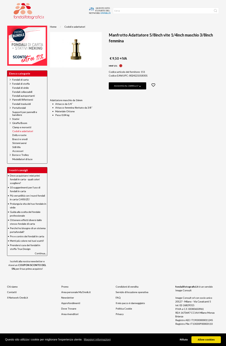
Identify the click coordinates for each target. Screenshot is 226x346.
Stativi (15, 125)
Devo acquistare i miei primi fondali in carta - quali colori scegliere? (25, 186)
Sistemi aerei (19, 150)
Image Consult (183, 297)
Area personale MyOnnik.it (76, 299)
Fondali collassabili (22, 99)
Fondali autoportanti (23, 102)
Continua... (41, 260)
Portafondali (19, 114)
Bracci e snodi (20, 146)
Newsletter (67, 304)
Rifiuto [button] (184, 339)
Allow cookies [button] (206, 339)
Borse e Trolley (20, 161)
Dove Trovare (68, 315)
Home (13, 25)
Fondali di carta (20, 86)
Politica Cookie (124, 315)
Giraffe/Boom (19, 130)
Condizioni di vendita (127, 293)
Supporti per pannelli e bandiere (24, 121)
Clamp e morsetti (21, 134)
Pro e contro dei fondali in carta (27, 243)
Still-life (16, 154)
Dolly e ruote (19, 142)
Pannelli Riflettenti (22, 106)
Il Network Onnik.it (17, 304)
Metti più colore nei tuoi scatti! (27, 247)
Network (60, 25)
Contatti (12, 299)
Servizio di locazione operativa (132, 299)
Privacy (120, 321)
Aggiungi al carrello (127, 93)
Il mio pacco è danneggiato (130, 310)
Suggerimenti (29, 25)
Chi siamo (12, 293)
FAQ (118, 304)
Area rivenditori (69, 321)
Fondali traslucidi (21, 111)
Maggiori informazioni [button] (97, 339)
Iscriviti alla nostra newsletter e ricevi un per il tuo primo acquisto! (27, 272)
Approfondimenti (70, 310)
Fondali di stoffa (21, 90)
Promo (45, 25)
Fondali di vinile (20, 94)
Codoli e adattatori (74, 33)
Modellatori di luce (22, 166)
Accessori (17, 158)
